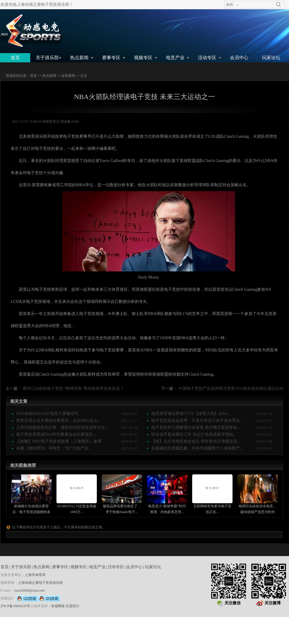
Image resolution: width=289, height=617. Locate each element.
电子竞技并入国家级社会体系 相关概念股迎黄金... (195, 427)
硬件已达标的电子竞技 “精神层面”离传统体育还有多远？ (73, 388)
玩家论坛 (271, 57)
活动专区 (207, 57)
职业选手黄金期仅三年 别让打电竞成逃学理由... (193, 434)
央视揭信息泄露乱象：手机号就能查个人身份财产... (197, 448)
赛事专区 (111, 57)
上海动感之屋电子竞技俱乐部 (40, 583)
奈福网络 (58, 606)
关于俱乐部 (47, 57)
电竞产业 (175, 57)
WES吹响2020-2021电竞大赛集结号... (49, 413)
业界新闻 (68, 76)
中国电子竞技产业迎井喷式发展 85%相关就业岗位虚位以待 (231, 388)
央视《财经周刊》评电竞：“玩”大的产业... (53, 448)
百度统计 (73, 606)
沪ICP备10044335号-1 (17, 606)
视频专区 (143, 57)
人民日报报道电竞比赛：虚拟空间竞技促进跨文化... (62, 427)
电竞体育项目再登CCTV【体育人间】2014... (190, 413)
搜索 (278, 4)
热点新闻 (79, 57)
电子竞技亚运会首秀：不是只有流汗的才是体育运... (197, 420)
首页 (15, 57)
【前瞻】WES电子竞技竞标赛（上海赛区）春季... (60, 441)
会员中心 (239, 57)
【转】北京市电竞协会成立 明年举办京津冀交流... (195, 441)
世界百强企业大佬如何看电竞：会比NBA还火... (58, 420)
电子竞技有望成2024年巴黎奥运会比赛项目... (56, 434)
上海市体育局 (35, 575)
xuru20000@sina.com (29, 590)
